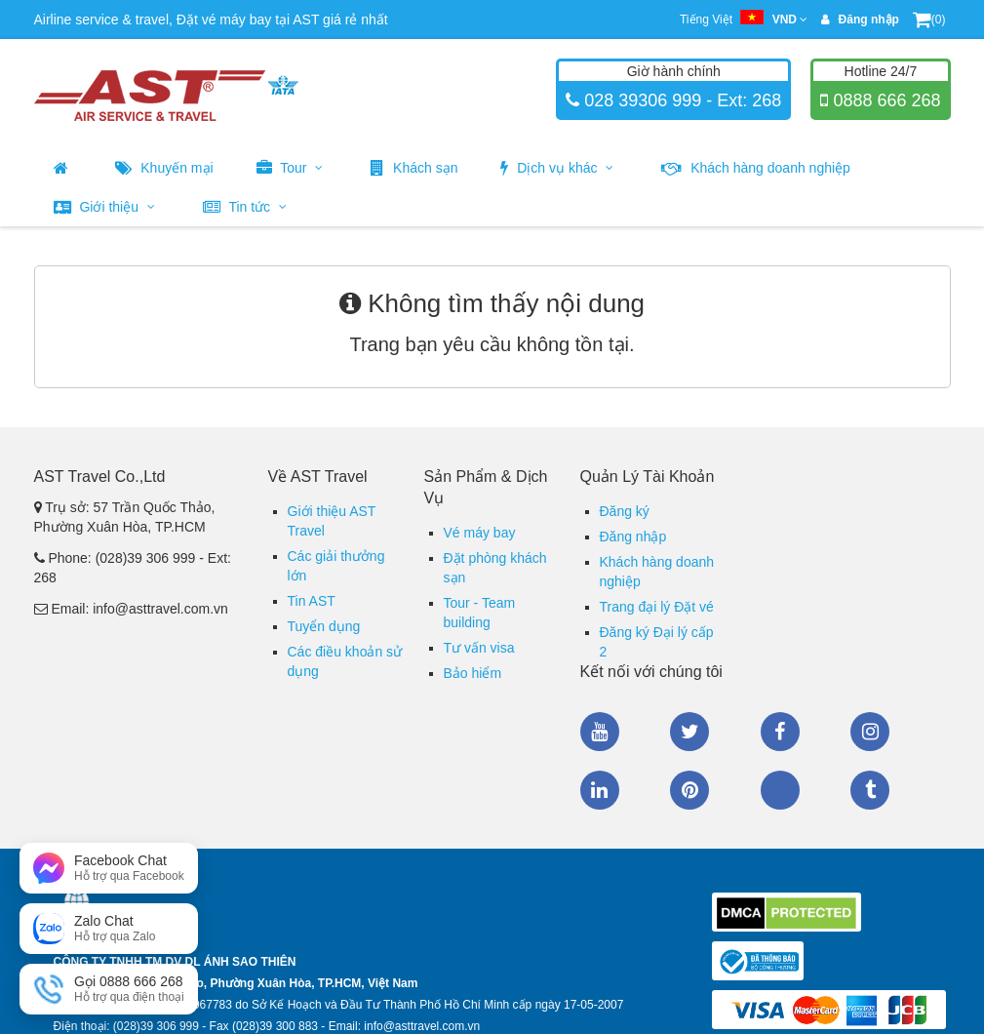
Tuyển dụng (324, 626)
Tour (290, 168)
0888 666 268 (884, 100)
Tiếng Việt (743, 19)
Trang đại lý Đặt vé (657, 607)
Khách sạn (414, 168)
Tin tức (245, 207)
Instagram (869, 731)
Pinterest (689, 790)
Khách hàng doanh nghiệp (755, 168)
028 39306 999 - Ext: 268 (680, 100)
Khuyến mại (164, 168)
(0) (929, 19)
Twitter (689, 731)
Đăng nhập (633, 536)
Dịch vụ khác (556, 168)
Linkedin (599, 790)
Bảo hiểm (473, 673)
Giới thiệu (104, 207)
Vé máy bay (480, 532)
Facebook (780, 731)
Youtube (599, 731)
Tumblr (869, 790)
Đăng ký (624, 511)
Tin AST (311, 601)
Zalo (780, 790)
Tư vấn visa (479, 648)
